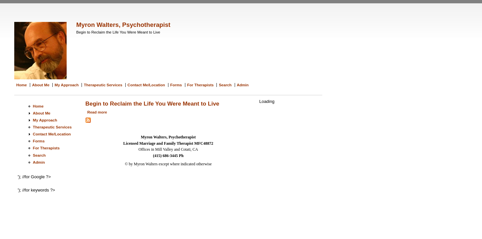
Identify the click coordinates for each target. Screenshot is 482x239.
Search (225, 85)
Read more (97, 112)
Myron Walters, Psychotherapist (123, 24)
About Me (40, 85)
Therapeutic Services (103, 85)
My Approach (67, 85)
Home (21, 85)
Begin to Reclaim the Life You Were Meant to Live (152, 103)
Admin (243, 85)
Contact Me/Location (146, 85)
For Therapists (200, 85)
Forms (176, 85)
